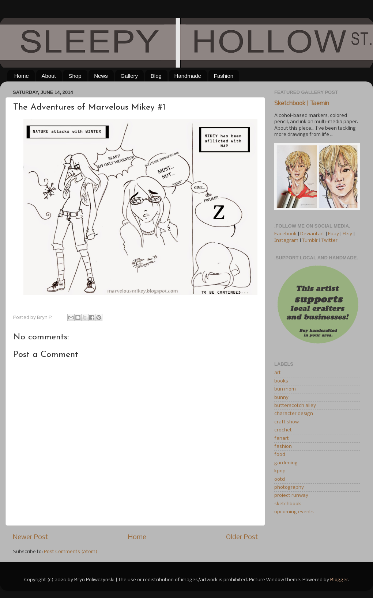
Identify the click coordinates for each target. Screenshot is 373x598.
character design (293, 413)
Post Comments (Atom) (71, 552)
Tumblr (310, 240)
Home (21, 76)
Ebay (333, 234)
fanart (281, 438)
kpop (280, 471)
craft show (286, 422)
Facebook (285, 234)
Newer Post (30, 537)
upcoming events (294, 512)
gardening (286, 463)
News (101, 76)
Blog (156, 76)
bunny (281, 397)
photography (289, 487)
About (49, 76)
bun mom (285, 389)
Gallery (129, 76)
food (279, 454)
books (281, 381)
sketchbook (287, 504)
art (277, 373)
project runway (291, 495)
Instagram (286, 240)
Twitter (329, 240)
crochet (283, 430)
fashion (283, 446)
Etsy (347, 234)
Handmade (187, 76)
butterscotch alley (295, 405)
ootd (279, 479)
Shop (74, 76)
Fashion (223, 76)
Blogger (339, 580)
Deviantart (312, 234)
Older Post (242, 537)
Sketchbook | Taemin (301, 104)
